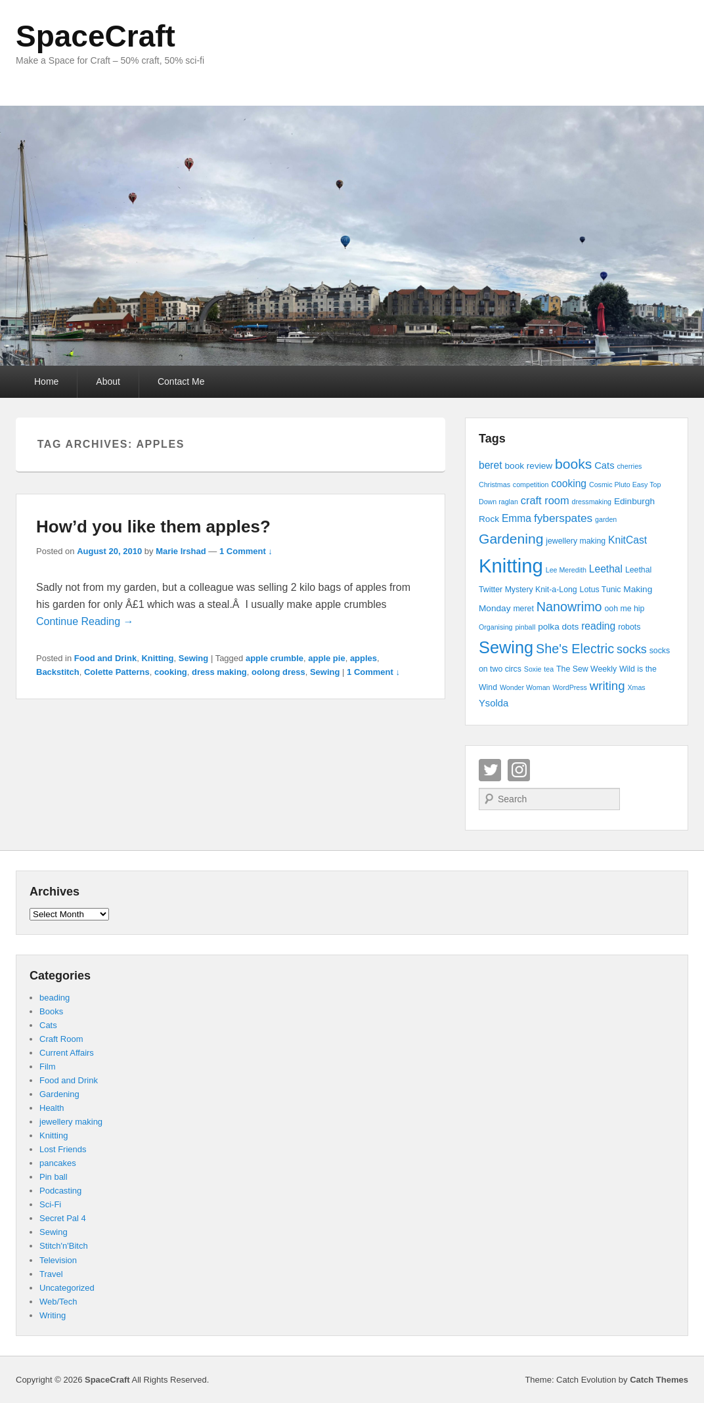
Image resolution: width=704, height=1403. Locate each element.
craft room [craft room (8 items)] (545, 500)
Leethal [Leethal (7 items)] (606, 568)
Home (46, 381)
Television (58, 1260)
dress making (219, 672)
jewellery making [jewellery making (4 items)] (575, 541)
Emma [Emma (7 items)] (516, 518)
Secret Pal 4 (62, 1218)
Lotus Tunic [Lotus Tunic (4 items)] (600, 589)
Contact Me (181, 381)
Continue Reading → (85, 621)
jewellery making (70, 1122)
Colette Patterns (117, 672)
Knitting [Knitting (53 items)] (511, 565)
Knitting (157, 658)
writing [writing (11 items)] (607, 686)
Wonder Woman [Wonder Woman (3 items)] (525, 687)
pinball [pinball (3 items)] (525, 627)
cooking (170, 672)
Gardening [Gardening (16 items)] (511, 538)
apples (363, 658)
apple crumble (274, 658)
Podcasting (60, 1191)
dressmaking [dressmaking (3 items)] (591, 502)
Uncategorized (67, 1288)
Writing (52, 1315)
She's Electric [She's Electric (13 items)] (575, 648)
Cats (48, 1025)
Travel (51, 1274)
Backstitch (57, 672)
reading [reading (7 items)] (598, 626)
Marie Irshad (181, 551)
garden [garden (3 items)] (606, 519)
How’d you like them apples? (153, 526)
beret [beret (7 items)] (490, 465)
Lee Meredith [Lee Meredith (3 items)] (566, 570)
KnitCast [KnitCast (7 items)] (627, 540)
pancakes (57, 1163)
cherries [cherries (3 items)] (629, 466)
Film (47, 1066)
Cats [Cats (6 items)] (604, 465)
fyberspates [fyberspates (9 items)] (563, 518)
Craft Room (61, 1039)
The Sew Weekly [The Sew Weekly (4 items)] (586, 669)
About (108, 381)
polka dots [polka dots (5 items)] (558, 627)
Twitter (490, 770)
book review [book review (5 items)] (528, 466)
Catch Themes (659, 1380)
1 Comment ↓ (246, 551)
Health (51, 1108)
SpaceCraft (95, 36)
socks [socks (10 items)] (632, 649)
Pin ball (53, 1177)
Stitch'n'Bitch (63, 1246)
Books (51, 1011)
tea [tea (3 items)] (549, 669)
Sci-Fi (50, 1204)
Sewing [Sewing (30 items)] (506, 647)
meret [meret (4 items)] (523, 608)
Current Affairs (66, 1053)
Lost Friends (63, 1149)
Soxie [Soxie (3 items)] (533, 669)
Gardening (59, 1094)
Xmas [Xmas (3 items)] (636, 687)
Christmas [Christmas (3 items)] (494, 484)
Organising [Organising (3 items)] (496, 627)
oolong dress (278, 672)
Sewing (194, 658)
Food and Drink (105, 658)
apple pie (326, 658)
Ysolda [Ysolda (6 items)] (493, 703)
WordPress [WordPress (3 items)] (569, 687)
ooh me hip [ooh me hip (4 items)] (624, 608)
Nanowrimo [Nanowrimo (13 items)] (569, 606)
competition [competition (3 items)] (531, 484)
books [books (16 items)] (573, 463)
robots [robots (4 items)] (629, 627)
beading (54, 998)
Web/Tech (58, 1301)
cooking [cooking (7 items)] (568, 483)
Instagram (519, 770)
